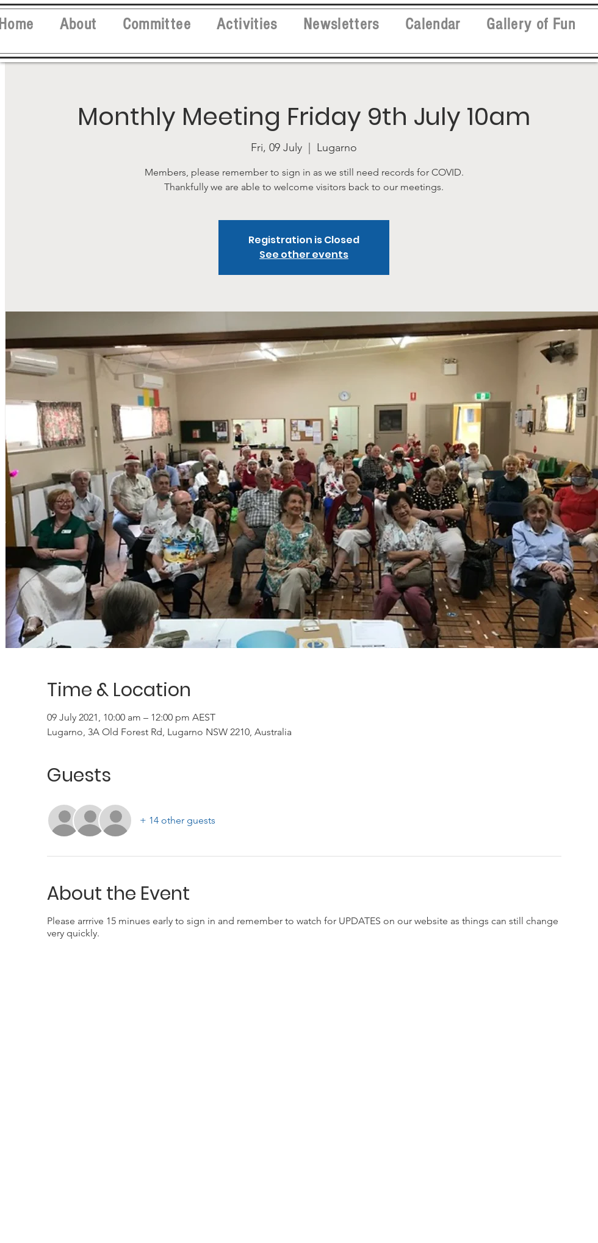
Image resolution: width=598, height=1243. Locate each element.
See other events (303, 255)
